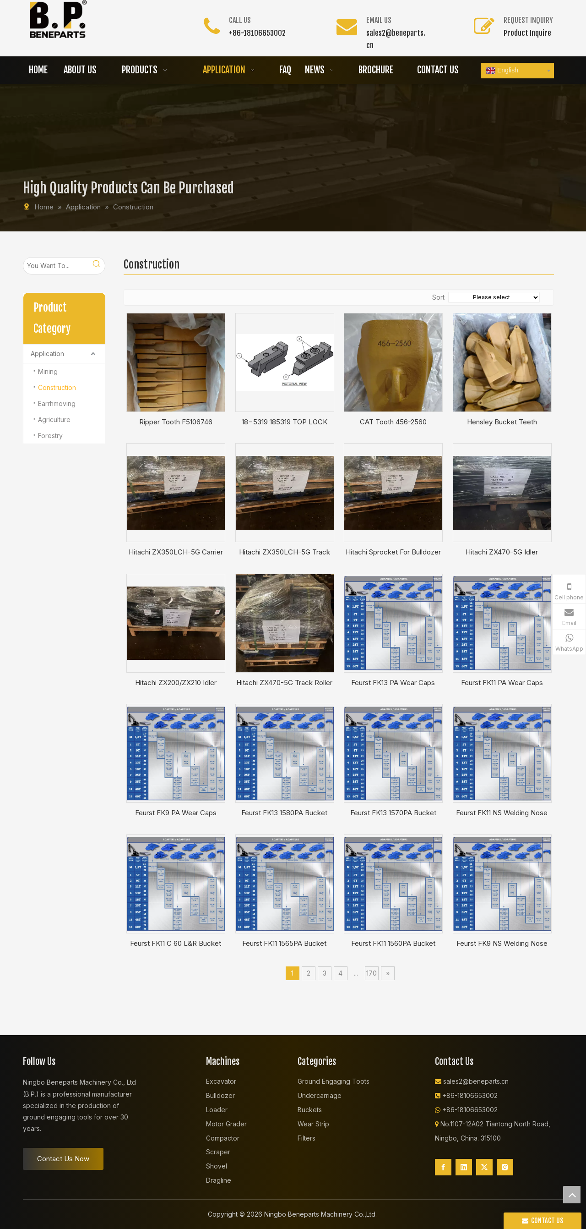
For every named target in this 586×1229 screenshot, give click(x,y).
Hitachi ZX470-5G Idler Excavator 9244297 (502, 552)
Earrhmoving (57, 403)
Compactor (222, 1138)
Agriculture (54, 419)
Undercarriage (320, 1095)
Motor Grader (226, 1124)
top (572, 1194)
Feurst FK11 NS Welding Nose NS (502, 813)
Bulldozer (220, 1095)
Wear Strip (313, 1124)
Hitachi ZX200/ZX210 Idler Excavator (176, 682)
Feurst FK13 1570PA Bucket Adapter (393, 813)
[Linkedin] (464, 1167)
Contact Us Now (63, 1158)
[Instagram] (505, 1167)
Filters (306, 1138)
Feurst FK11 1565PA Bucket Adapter (284, 943)
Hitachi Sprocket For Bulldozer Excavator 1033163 (393, 552)
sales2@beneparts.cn (476, 1081)
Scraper (218, 1152)
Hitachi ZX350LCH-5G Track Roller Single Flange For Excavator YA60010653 (284, 552)
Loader (217, 1110)
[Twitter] (484, 1167)
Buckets (310, 1110)
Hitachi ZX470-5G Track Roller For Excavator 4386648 (284, 682)
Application (47, 353)
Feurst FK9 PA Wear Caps (176, 812)
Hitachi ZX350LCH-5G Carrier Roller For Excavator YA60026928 (176, 552)
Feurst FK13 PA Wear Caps (393, 682)
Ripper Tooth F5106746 (175, 421)
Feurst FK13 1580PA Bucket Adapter (284, 813)
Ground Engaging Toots (333, 1081)
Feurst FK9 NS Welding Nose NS (502, 943)
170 (371, 973)
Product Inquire (527, 33)
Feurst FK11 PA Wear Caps (502, 682)
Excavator (221, 1081)
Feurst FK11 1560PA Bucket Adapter (393, 943)
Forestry (50, 435)
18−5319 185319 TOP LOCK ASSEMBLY (284, 422)
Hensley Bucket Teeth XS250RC (502, 422)
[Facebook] (443, 1167)
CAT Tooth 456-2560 (393, 421)
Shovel (216, 1166)
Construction (57, 387)
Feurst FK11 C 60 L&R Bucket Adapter (175, 943)
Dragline (218, 1180)
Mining (48, 371)
